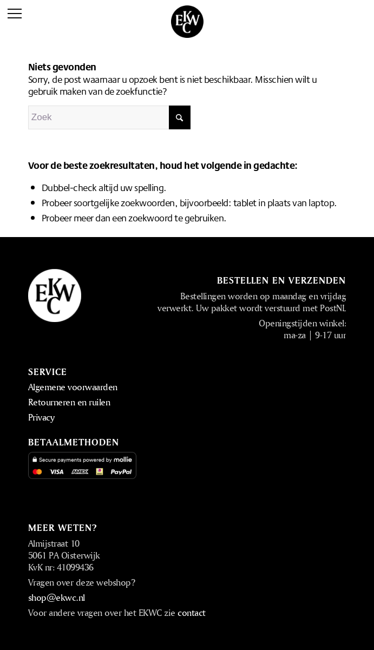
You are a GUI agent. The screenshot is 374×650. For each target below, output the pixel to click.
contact (192, 612)
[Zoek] (109, 117)
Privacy (41, 417)
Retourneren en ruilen (69, 402)
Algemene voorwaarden (72, 386)
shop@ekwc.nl (56, 597)
